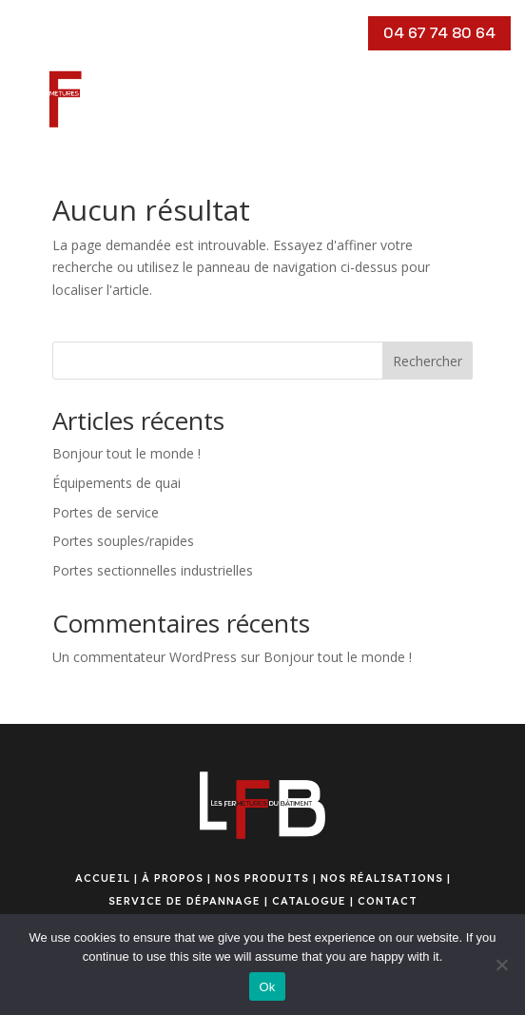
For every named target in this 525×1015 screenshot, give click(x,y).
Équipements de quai (116, 483)
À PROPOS (173, 878)
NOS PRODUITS (262, 878)
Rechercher (427, 361)
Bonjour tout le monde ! (126, 453)
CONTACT (388, 901)
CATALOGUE (309, 901)
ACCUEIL (102, 878)
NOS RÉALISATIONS (382, 878)
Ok (267, 987)
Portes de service (105, 512)
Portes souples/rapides (123, 541)
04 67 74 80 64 (439, 33)
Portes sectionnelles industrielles (152, 570)
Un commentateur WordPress (144, 657)
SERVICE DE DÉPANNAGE (184, 901)
